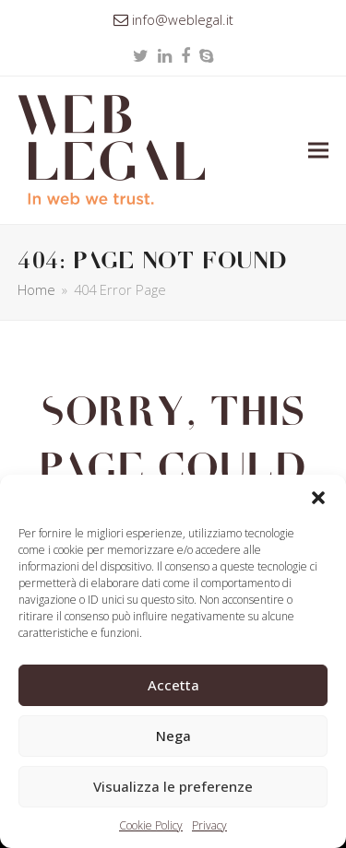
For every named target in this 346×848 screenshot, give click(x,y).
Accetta (173, 685)
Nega (173, 735)
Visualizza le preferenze (173, 786)
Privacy (209, 825)
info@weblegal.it (182, 19)
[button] (318, 498)
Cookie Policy (151, 825)
